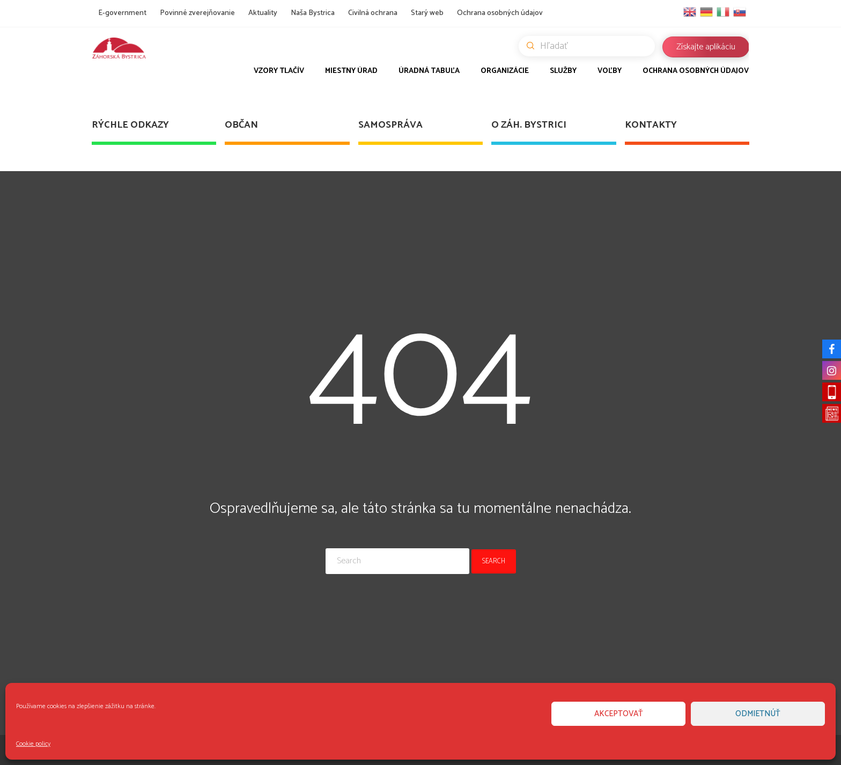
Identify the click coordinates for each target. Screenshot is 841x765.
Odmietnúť (757, 713)
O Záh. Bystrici (528, 125)
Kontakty (651, 125)
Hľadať (591, 46)
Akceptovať (618, 713)
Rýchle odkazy (130, 125)
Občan (241, 125)
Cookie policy (33, 744)
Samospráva (390, 125)
